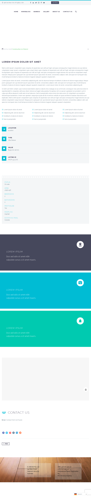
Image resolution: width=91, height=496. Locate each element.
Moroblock (25, 11)
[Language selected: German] (80, 494)
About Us (56, 11)
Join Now (55, 2)
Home (16, 11)
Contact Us (67, 11)
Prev (5, 444)
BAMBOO (37, 11)
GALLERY (46, 11)
